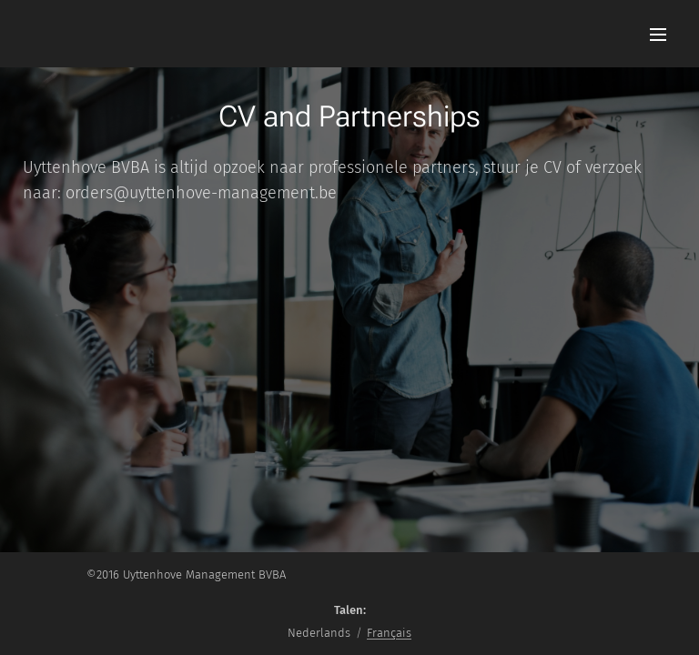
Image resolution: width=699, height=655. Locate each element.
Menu (658, 34)
